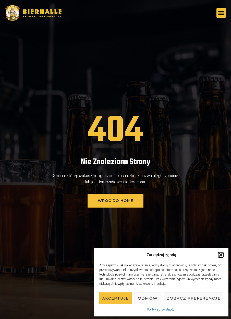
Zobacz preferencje (194, 298)
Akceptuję (115, 298)
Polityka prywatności (161, 309)
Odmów (148, 298)
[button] (220, 254)
